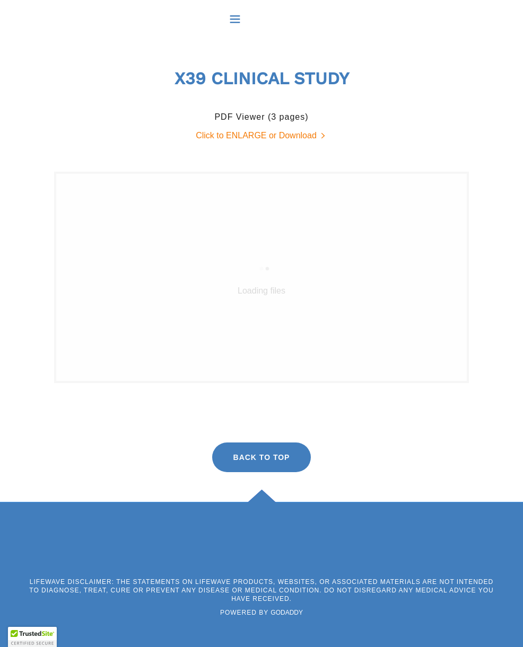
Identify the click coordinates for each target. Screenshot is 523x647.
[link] (261, 135)
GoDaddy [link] (287, 612)
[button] (261, 19)
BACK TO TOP (261, 457)
